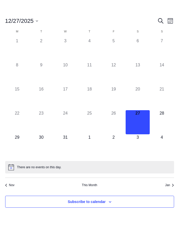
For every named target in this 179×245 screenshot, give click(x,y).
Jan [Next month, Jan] (169, 185)
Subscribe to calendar (86, 202)
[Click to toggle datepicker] (21, 21)
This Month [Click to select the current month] (89, 185)
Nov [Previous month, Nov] (10, 185)
